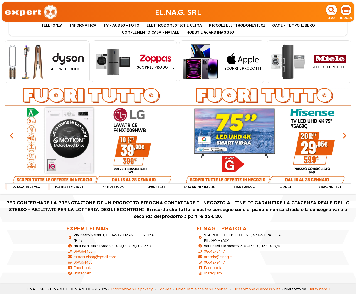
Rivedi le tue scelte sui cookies (202, 289)
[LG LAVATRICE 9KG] (91, 135)
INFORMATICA (83, 25)
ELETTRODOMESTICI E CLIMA (174, 25)
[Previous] (12, 136)
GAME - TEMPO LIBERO (293, 25)
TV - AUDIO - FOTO (121, 25)
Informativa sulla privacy (132, 289)
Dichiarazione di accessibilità (256, 289)
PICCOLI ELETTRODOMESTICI (237, 25)
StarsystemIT (319, 289)
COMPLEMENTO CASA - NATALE (150, 32)
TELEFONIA (51, 25)
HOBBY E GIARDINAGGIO (210, 32)
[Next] (344, 136)
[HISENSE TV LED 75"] (264, 135)
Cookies (164, 289)
